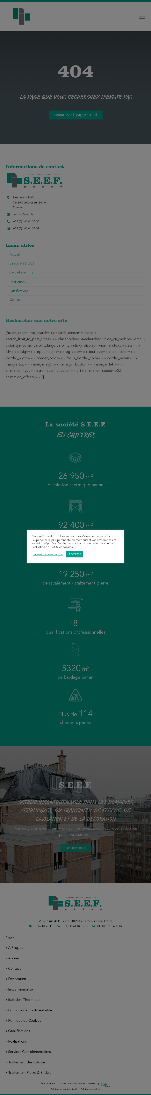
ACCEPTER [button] (75, 554)
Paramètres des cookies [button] (48, 554)
